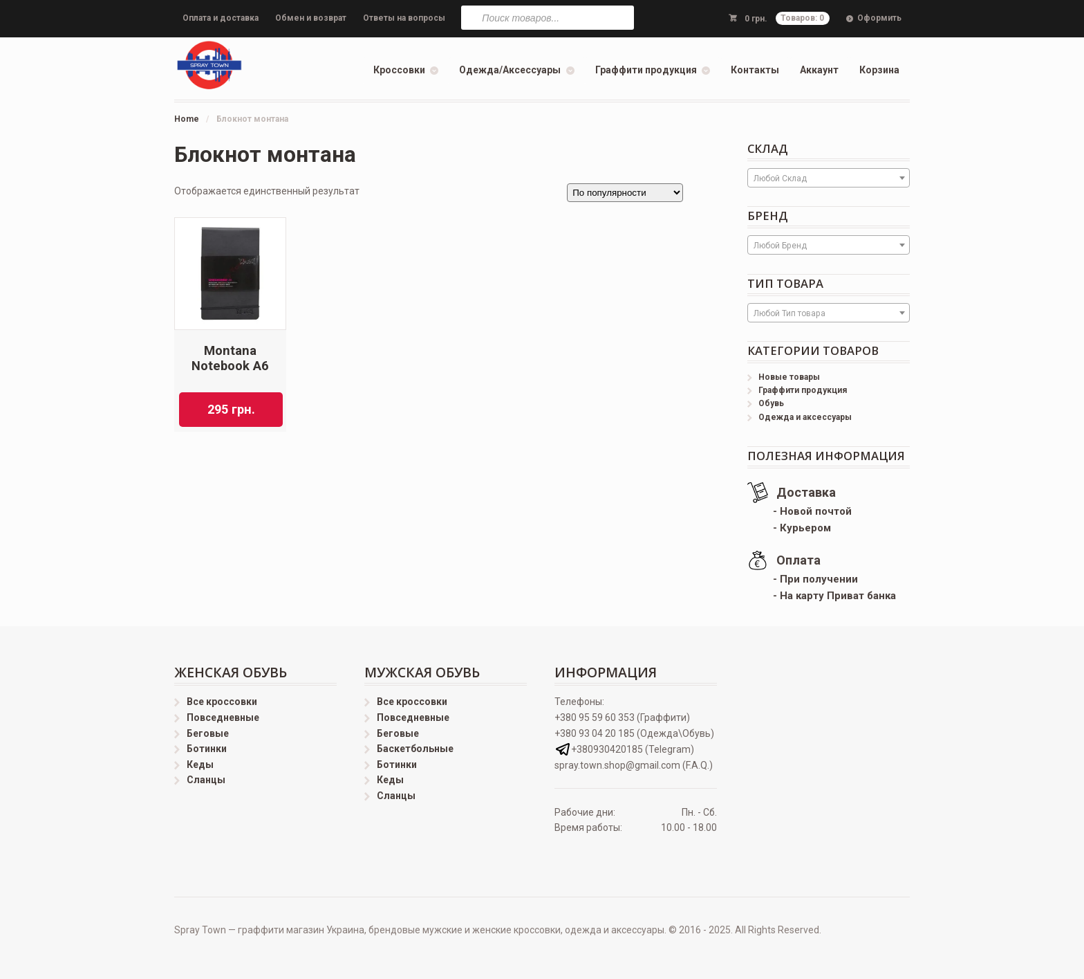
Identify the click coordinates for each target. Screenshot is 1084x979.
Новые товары (789, 377)
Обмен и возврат (310, 18)
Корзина (879, 69)
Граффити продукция (646, 69)
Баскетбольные (415, 748)
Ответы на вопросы (404, 18)
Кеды (200, 764)
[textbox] (828, 178)
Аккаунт (819, 69)
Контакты (755, 69)
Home (186, 119)
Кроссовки (399, 69)
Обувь (771, 403)
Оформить (879, 18)
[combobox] (828, 177)
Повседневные (223, 717)
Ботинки (207, 748)
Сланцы (206, 779)
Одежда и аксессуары (805, 417)
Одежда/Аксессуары (510, 69)
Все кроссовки (222, 701)
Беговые (208, 733)
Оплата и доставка (221, 18)
